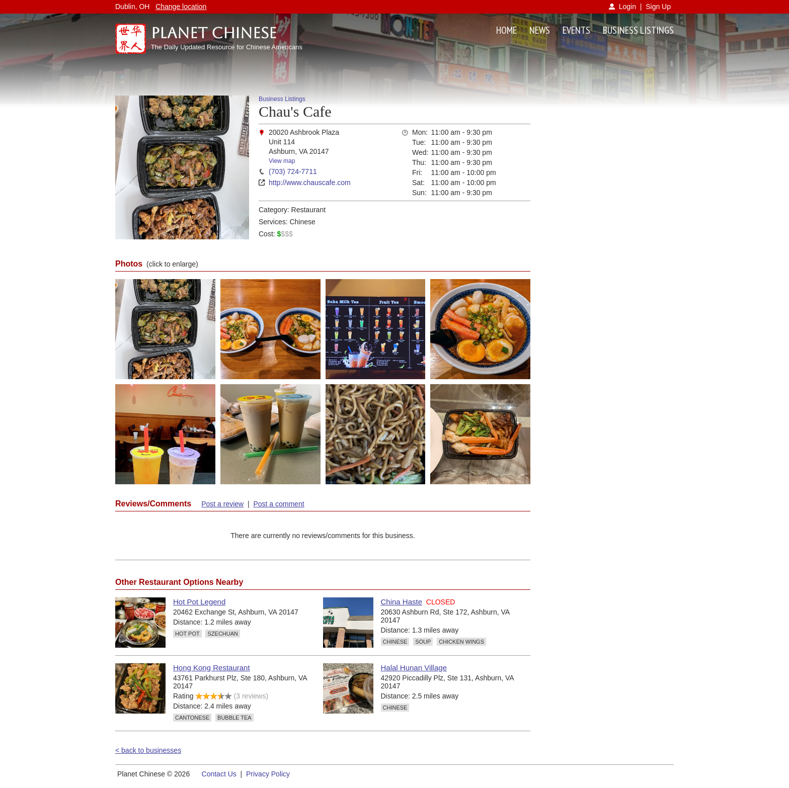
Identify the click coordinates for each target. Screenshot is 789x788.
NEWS (539, 30)
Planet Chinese (214, 33)
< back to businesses (148, 750)
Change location (180, 7)
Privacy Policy (268, 774)
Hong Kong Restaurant (211, 667)
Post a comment (278, 504)
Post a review (222, 504)
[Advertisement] (609, 246)
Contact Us (219, 774)
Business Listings (282, 99)
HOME (506, 30)
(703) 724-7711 (293, 171)
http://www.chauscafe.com (310, 183)
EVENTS (576, 30)
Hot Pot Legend (199, 601)
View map (282, 160)
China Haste (402, 601)
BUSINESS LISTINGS (638, 30)
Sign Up (658, 7)
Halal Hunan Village (414, 667)
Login (627, 7)
